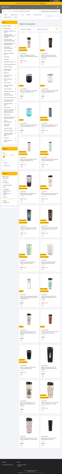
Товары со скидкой (8, 50)
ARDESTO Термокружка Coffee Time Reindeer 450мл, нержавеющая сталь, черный (49, 368)
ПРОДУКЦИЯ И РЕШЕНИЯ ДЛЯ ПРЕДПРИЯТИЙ (9, 44)
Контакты (29, 14)
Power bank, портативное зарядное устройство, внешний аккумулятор (9, 111)
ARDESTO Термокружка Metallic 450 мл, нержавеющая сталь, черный (28, 194)
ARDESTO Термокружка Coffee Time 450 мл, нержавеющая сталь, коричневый (49, 228)
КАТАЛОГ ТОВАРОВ (7, 25)
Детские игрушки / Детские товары (7, 70)
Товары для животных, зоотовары (8, 86)
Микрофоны (6, 72)
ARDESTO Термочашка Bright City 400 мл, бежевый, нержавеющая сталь (28, 160)
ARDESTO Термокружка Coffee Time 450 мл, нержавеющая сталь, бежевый (49, 194)
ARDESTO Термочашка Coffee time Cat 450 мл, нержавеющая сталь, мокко (50, 332)
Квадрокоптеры (7, 114)
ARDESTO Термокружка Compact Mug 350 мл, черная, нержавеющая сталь (28, 91)
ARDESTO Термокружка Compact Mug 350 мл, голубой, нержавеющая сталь (28, 125)
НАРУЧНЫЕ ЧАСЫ (7, 28)
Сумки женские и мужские (9, 97)
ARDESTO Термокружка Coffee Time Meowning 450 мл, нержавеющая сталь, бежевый (28, 333)
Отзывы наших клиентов (8, 464)
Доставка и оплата (38, 14)
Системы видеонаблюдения (8, 121)
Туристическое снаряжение (7, 125)
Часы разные (6, 138)
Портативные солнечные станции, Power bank (9, 100)
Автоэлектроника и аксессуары (8, 76)
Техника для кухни (7, 88)
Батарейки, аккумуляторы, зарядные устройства (9, 118)
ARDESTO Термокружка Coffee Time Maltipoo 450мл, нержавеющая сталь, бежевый (28, 404)
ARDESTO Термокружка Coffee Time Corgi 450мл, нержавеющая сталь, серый (50, 403)
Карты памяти (7, 56)
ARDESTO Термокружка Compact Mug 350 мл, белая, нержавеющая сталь (49, 91)
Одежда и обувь (7, 107)
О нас (22, 14)
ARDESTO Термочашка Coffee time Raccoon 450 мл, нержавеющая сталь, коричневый (49, 56)
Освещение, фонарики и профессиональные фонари (9, 134)
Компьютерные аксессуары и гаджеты (8, 94)
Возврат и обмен (7, 17)
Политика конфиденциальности (38, 472)
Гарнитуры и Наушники (8, 130)
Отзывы (15, 17)
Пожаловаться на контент (27, 472)
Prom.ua (36, 470)
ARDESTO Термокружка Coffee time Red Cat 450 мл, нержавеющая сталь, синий (28, 228)
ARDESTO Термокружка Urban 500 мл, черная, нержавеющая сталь (28, 368)
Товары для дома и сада (9, 61)
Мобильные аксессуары (9, 91)
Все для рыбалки (7, 82)
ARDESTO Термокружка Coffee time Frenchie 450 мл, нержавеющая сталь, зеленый (49, 297)
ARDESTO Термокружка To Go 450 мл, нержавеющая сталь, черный (49, 439)
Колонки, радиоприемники (9, 64)
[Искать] (47, 16)
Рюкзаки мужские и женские (8, 141)
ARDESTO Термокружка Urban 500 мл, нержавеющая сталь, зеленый (28, 263)
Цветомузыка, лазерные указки (9, 54)
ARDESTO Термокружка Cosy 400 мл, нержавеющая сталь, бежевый (48, 263)
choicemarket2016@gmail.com (9, 198)
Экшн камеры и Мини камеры (8, 104)
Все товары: (42, 3)
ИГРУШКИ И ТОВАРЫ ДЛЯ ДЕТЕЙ (9, 32)
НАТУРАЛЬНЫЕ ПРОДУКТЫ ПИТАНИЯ (8, 48)
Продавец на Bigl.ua (31, 471)
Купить (21, 63)
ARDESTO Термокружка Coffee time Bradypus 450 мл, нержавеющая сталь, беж (29, 56)
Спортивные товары (8, 128)
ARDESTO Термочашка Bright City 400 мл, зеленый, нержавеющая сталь (49, 160)
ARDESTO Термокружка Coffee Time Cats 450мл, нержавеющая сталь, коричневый (28, 439)
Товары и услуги (13, 14)
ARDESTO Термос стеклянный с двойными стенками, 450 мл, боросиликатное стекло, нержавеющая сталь (28, 297)
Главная (5, 14)
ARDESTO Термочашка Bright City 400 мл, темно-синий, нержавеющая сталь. (49, 125)
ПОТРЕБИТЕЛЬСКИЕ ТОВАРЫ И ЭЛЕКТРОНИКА (9, 40)
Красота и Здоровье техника (8, 80)
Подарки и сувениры (8, 66)
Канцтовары (6, 59)
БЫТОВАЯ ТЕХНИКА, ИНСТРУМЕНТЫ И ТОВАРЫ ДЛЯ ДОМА (9, 36)
